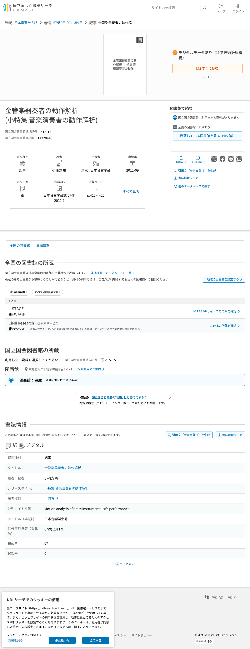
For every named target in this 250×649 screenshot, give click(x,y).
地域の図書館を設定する (225, 279)
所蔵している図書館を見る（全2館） (207, 135)
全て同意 (95, 640)
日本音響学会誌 (26, 22)
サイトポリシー (141, 635)
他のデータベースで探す (192, 186)
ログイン (238, 7)
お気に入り (181, 159)
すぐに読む (207, 68)
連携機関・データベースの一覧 (113, 272)
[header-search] (180, 7)
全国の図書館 (20, 245)
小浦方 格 (51, 498)
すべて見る (130, 191)
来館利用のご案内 (92, 369)
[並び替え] (19, 292)
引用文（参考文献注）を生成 (195, 170)
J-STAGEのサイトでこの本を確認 (216, 311)
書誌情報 (43, 245)
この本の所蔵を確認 (225, 325)
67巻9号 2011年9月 (67, 22)
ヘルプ (220, 7)
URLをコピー (197, 159)
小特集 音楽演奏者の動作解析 (66, 488)
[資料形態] (47, 292)
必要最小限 (62, 640)
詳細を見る (15, 640)
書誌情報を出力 (186, 178)
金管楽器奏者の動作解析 (62, 467)
